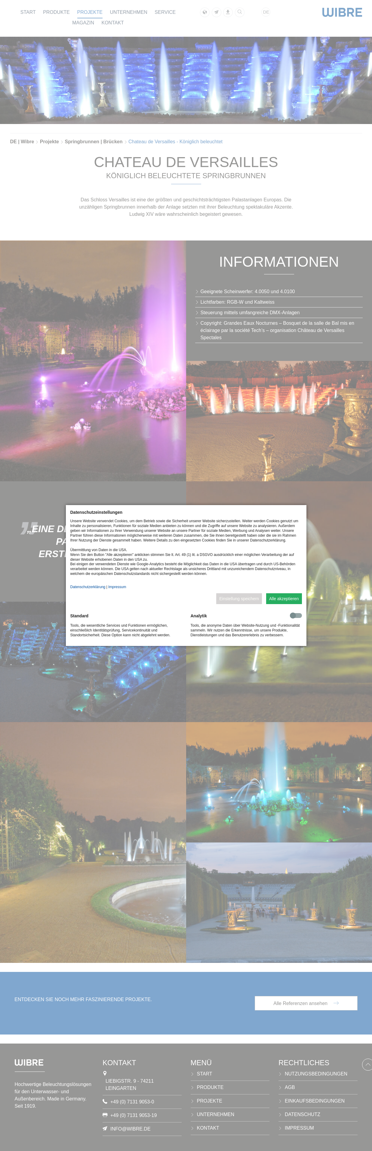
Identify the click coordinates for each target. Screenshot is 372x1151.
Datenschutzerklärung (88, 587)
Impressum (117, 587)
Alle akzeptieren (284, 598)
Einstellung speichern (239, 598)
